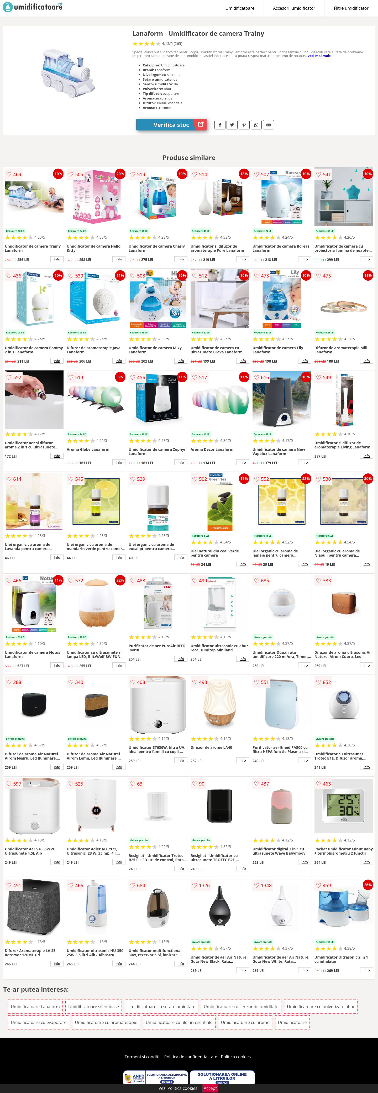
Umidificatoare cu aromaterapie (106, 1022)
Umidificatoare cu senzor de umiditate (241, 1007)
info (57, 259)
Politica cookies (236, 1057)
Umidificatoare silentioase (93, 1007)
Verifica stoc (180, 124)
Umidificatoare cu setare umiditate (162, 1007)
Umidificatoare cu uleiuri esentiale (179, 1022)
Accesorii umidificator (294, 8)
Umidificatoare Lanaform (35, 1007)
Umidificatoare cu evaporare (38, 1022)
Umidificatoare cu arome (245, 1022)
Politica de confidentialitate (190, 1057)
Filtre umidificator (351, 8)
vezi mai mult (319, 55)
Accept (210, 1088)
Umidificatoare (239, 8)
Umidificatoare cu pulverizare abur (321, 1007)
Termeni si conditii (143, 1057)
